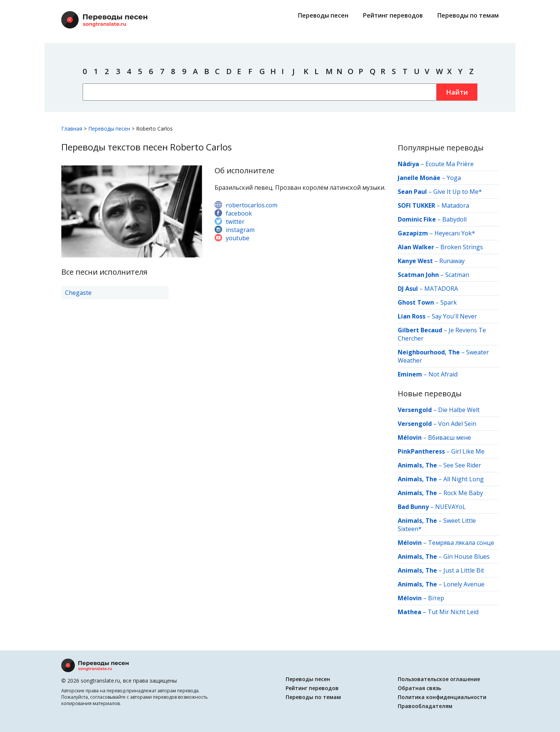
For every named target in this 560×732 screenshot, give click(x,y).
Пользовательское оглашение (439, 679)
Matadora (455, 205)
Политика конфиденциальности (442, 697)
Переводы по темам (468, 15)
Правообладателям (425, 706)
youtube (237, 238)
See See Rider (462, 465)
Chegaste (78, 293)
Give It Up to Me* (457, 191)
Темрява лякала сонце (461, 543)
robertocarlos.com (251, 205)
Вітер (436, 598)
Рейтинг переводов (393, 15)
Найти (457, 92)
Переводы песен (323, 15)
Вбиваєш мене (449, 437)
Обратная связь (419, 688)
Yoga (454, 178)
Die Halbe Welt (459, 410)
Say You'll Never (454, 316)
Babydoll (454, 219)
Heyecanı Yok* (454, 233)
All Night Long (463, 479)
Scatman (457, 275)
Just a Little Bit (463, 570)
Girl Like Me (467, 451)
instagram (240, 230)
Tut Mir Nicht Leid (453, 612)
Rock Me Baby (463, 493)
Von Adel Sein (457, 424)
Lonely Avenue (463, 584)
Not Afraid (443, 374)
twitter (235, 221)
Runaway (452, 261)
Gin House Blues (466, 556)
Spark (448, 302)
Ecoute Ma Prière (449, 164)
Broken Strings (461, 247)
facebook (239, 213)
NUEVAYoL (450, 507)
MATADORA (441, 288)
